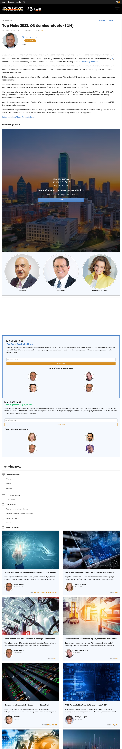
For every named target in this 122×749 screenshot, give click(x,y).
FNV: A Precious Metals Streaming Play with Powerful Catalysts (91, 639)
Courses (9, 488)
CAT (42, 592)
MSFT (53, 592)
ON (42, 30)
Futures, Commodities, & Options (17, 509)
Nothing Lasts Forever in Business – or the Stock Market (28, 705)
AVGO (116, 592)
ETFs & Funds (10, 500)
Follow (30, 41)
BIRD (56, 725)
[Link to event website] (61, 190)
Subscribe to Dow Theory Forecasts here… (18, 117)
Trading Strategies (12, 527)
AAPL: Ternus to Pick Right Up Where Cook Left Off (86, 705)
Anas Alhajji (22, 290)
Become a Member (15, 2)
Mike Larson (19, 584)
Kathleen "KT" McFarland (99, 290)
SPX (56, 592)
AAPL (35, 592)
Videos (8, 484)
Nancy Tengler (81, 717)
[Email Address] (61, 359)
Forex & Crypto (11, 504)
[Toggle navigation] (117, 9)
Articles (8, 479)
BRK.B (49, 725)
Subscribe (61, 364)
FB (54, 659)
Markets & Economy (12, 518)
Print (110, 20)
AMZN (38, 592)
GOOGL (45, 592)
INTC (113, 725)
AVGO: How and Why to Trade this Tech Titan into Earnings (89, 572)
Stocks (8, 523)
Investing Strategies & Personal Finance (19, 514)
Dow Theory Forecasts (89, 62)
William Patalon (81, 650)
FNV (116, 659)
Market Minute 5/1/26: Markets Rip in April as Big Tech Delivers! (31, 572)
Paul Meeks (61, 290)
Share (102, 20)
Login (4, 2)
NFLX (52, 725)
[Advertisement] (61, 314)
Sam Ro (17, 717)
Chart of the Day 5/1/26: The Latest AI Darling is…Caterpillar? (30, 639)
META (49, 592)
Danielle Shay (80, 584)
